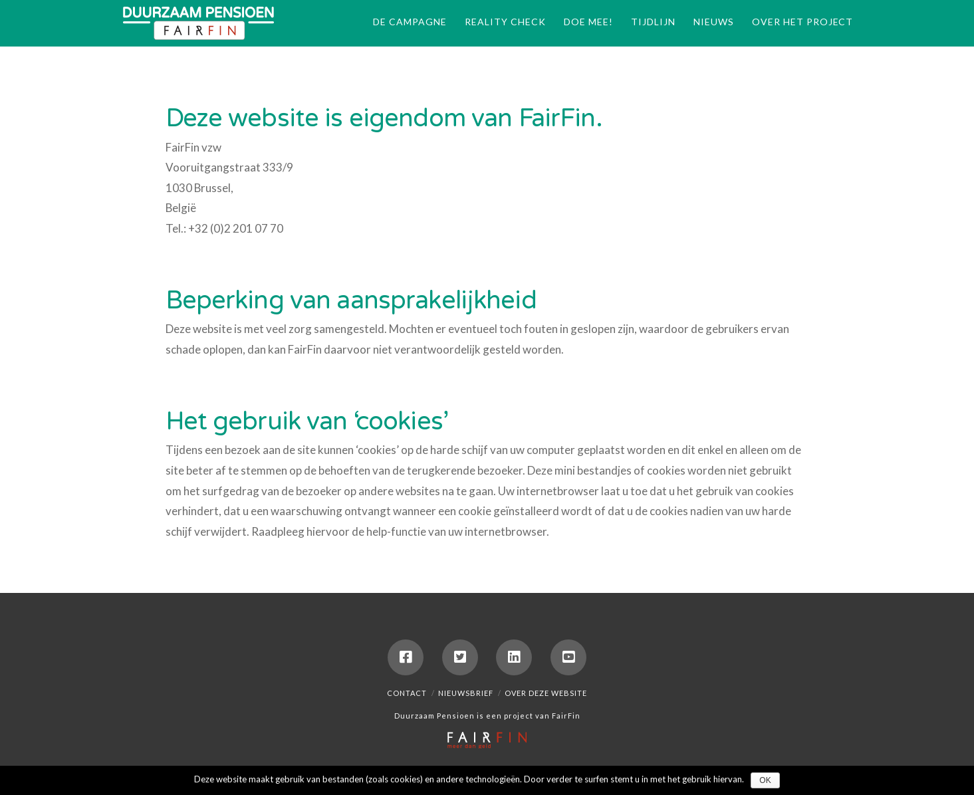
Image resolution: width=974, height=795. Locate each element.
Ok (765, 780)
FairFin (566, 715)
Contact (407, 693)
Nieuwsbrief (465, 693)
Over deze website (546, 693)
